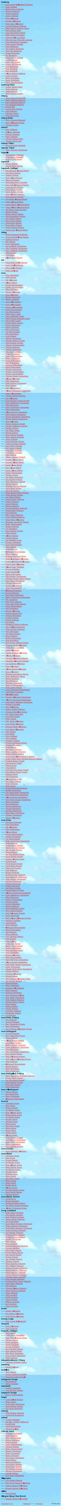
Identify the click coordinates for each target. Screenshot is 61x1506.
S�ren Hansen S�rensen (15, 669)
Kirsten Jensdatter (12, 1347)
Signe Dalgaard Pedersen (15, 98)
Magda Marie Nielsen (14, 166)
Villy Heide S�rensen (14, 721)
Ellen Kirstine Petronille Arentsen (18, 40)
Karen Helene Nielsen (14, 531)
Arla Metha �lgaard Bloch (16, 199)
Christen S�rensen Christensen (18, 697)
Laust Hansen (10, 336)
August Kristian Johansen (15, 1230)
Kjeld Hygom (10, 861)
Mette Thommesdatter (14, 82)
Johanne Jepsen (11, 774)
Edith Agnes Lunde (13, 314)
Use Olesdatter (11, 529)
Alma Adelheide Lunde (14, 316)
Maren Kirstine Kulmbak (15, 145)
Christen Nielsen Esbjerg (15, 396)
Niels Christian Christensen (16, 150)
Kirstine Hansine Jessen (14, 1190)
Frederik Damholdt (13, 1388)
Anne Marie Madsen (13, 1464)
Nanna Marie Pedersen (14, 510)
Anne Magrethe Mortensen (16, 877)
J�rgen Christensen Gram (16, 1208)
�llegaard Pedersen (13, 591)
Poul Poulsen (10, 1493)
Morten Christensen (13, 1451)
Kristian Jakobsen (12, 1248)
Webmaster (26, 1504)
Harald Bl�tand (12, 1367)
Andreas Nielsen (11, 175)
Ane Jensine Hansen (13, 1255)
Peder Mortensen (12, 116)
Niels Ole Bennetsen (13, 51)
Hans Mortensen (11, 804)
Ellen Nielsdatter (12, 275)
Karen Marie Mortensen (15, 1404)
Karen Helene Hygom (14, 857)
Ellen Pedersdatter (12, 829)
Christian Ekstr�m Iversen (16, 712)
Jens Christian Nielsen (14, 1146)
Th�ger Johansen (12, 132)
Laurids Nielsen (11, 1473)
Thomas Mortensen (13, 809)
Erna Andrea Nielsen (13, 225)
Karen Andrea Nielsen (14, 192)
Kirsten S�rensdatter (14, 307)
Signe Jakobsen (11, 1293)
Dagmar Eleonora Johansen (16, 1268)
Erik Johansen (11, 1286)
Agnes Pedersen (11, 504)
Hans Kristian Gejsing (14, 343)
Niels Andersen (11, 89)
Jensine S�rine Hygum (14, 859)
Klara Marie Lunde (13, 321)
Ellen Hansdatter (12, 334)
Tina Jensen (10, 255)
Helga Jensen (10, 1402)
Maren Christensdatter (14, 685)
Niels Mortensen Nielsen (15, 482)
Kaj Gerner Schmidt (13, 448)
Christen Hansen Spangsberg (16, 376)
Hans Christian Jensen (14, 950)
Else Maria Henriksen (14, 1409)
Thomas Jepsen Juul (13, 141)
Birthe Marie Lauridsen (14, 648)
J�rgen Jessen (11, 1135)
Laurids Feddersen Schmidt (16, 426)
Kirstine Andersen (12, 11)
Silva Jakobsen (11, 600)
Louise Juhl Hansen (13, 64)
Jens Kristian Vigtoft (13, 763)
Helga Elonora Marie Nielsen (17, 493)
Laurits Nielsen (11, 76)
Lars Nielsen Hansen (13, 1480)
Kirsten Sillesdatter (13, 745)
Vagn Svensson (11, 1329)
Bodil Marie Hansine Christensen (18, 1228)
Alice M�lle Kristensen (15, 627)
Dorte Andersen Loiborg (15, 676)
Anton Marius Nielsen (14, 495)
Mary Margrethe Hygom (15, 1024)
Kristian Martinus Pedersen (16, 508)
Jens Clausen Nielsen (13, 911)
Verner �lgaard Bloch (14, 202)
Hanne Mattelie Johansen (15, 1272)
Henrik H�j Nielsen (13, 586)
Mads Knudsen (11, 1436)
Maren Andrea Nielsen (14, 214)
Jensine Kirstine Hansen (15, 848)
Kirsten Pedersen (12, 593)
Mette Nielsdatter (12, 78)
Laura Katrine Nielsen (14, 187)
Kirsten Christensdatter (14, 372)
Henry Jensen (10, 719)
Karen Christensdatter (14, 946)
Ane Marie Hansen (12, 634)
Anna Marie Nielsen (13, 488)
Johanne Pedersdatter (13, 365)
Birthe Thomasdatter (13, 524)
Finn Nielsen (10, 732)
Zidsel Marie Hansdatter (15, 1335)
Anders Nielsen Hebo (13, 87)
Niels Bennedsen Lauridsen (16, 42)
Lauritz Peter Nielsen (13, 109)
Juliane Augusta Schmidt (15, 457)
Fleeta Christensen (12, 325)
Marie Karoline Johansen (15, 1264)
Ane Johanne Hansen (13, 1259)
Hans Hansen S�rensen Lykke (17, 979)
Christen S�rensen (13, 974)
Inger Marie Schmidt (13, 446)
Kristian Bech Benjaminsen (16, 788)
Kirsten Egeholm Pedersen (16, 1374)
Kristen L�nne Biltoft (14, 460)
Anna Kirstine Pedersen (14, 499)
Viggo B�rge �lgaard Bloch (17, 207)
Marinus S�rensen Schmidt (16, 658)
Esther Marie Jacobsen (14, 1213)
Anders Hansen (11, 91)
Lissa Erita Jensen (12, 716)
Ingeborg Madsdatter (13, 1433)
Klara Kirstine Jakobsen (15, 1279)
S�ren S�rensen (12, 379)
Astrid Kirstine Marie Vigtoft (17, 770)
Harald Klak (10, 1424)
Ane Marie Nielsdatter (14, 477)
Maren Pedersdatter (13, 367)
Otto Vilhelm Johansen (14, 1266)
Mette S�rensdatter (13, 393)
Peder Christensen (12, 354)
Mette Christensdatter (14, 1449)
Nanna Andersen (12, 14)
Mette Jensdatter (11, 1384)
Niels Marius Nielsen (13, 190)
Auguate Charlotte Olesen (15, 556)
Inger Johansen (11, 129)
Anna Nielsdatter (12, 952)
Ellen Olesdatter (11, 289)
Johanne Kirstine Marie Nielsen (18, 579)
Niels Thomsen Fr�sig (14, 995)
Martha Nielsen (11, 212)
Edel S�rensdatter (12, 388)
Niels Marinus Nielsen (14, 197)
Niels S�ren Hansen (13, 178)
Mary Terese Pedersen (14, 515)
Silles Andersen (11, 934)
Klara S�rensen (12, 666)
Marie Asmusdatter (13, 1144)
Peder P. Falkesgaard (13, 159)
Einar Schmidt (11, 7)
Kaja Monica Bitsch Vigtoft (16, 772)
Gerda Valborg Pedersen (15, 517)
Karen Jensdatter (12, 1342)
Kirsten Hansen (11, 976)
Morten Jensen (11, 1442)
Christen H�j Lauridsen (15, 38)
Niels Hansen (10, 1241)
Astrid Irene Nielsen (13, 223)
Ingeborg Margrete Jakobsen (16, 1246)
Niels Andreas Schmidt (14, 437)
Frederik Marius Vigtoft (14, 761)
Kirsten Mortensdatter (14, 285)
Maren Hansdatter (12, 180)
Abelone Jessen (11, 1122)
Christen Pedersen (12, 347)
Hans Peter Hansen (13, 1085)
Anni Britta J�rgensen (14, 729)
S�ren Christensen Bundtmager (18, 700)
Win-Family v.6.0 (7, 1504)
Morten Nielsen (11, 433)
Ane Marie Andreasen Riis (15, 210)
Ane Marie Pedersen (13, 749)
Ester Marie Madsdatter (14, 1475)
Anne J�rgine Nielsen (14, 194)
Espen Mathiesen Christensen (17, 403)
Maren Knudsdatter (13, 1462)
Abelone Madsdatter (13, 350)
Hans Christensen (12, 330)
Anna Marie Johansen (14, 1284)
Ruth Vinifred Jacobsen (14, 1217)
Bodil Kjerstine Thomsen (15, 875)
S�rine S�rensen (12, 656)
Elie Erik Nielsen (12, 491)
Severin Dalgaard (12, 1022)
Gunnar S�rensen (12, 1311)
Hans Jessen (10, 1106)
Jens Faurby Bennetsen (14, 49)
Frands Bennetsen (12, 53)
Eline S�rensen (11, 18)
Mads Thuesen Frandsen (15, 35)
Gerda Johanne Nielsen (14, 227)
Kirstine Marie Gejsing (14, 890)
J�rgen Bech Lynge (13, 779)
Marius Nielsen (11, 164)
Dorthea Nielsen (11, 428)
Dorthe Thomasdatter (13, 473)
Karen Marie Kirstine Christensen (18, 1224)
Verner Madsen (11, 1038)
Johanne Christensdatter (14, 345)
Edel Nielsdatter (11, 608)
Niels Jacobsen (11, 1295)
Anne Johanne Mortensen (15, 879)
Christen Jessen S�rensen (16, 645)
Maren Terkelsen (12, 327)
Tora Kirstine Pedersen (14, 155)
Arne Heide (10, 734)
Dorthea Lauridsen (12, 704)
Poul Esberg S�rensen (14, 1316)
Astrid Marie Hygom (13, 866)
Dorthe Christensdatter (14, 287)
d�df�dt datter (12, 694)
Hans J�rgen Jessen (13, 1113)
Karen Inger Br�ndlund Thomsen (19, 5)
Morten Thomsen (12, 873)
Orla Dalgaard (11, 1020)
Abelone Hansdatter (13, 338)
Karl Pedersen (11, 513)
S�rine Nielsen (11, 536)
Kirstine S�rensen (13, 21)
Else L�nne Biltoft (13, 468)
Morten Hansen (11, 983)
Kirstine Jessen (11, 1119)
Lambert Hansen (12, 618)
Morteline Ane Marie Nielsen (17, 522)
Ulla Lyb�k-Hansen (13, 268)
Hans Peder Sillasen (13, 602)
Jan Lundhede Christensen (15, 246)
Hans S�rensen (11, 295)
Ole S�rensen (11, 280)
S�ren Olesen (11, 283)
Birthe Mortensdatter (13, 310)
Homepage (39, 1504)
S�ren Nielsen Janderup (15, 73)
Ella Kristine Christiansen (15, 576)
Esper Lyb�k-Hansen (14, 265)
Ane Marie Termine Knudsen (17, 1206)
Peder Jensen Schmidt (14, 44)
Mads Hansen (10, 747)
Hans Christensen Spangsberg (17, 407)
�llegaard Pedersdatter (14, 1099)
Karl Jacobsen (11, 1304)
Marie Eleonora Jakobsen (15, 1291)
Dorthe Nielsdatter (12, 904)
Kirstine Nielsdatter (13, 542)
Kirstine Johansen (12, 134)
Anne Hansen (10, 939)
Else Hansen (10, 242)
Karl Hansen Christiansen (15, 1140)
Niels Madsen (10, 385)
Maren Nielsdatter (12, 1440)
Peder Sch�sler (11, 271)
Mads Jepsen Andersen (14, 9)
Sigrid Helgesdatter (13, 1426)
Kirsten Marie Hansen (14, 323)
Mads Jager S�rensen (14, 24)
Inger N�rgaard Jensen (14, 123)
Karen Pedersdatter (13, 361)
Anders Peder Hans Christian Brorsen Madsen (23, 759)
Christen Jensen (11, 475)
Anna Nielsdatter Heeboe (15, 33)
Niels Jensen (10, 786)
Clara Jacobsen (11, 1300)
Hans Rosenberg (11, 640)
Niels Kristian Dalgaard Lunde (17, 318)
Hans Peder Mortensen (14, 595)
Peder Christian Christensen (16, 1226)
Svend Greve (10, 1199)
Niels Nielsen (10, 277)
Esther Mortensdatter (13, 1444)
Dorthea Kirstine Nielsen (15, 1203)
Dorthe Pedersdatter (13, 948)
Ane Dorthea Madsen (13, 1469)
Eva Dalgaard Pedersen (14, 105)
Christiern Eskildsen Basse (16, 1362)
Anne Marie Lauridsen (14, 692)
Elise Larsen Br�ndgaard (15, 1321)
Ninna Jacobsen (11, 1306)
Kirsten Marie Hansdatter (15, 1356)
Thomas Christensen (13, 369)
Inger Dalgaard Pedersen (15, 102)
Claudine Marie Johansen (15, 1277)
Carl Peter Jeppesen (13, 1011)
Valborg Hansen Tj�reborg (16, 1486)
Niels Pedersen (11, 549)
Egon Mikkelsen (11, 47)
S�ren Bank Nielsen (13, 258)
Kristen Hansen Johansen (15, 1237)
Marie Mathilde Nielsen (14, 908)
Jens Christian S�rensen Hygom (18, 1029)
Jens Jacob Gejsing (13, 352)
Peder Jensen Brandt (13, 687)
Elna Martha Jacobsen (14, 1215)
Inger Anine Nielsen (13, 221)
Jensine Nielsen (11, 538)
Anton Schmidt (11, 439)
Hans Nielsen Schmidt (14, 435)
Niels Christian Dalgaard (15, 120)
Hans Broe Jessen (12, 1126)
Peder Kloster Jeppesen (14, 1413)
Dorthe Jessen (10, 1133)
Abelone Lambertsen (13, 683)
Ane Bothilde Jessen (13, 540)
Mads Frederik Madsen (14, 754)
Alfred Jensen (10, 253)
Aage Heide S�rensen (14, 724)
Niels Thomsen (11, 990)
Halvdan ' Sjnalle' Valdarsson (17, 1422)
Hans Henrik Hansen (13, 1192)
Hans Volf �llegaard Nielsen (17, 185)
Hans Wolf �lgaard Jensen (16, 1338)
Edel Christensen (12, 381)
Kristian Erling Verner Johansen (18, 1281)
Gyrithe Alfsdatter (12, 1420)
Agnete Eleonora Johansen (16, 1275)
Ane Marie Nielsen (12, 173)
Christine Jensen (11, 113)
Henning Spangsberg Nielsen (17, 674)
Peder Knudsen (11, 843)
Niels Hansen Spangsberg (15, 414)
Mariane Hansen (11, 1194)
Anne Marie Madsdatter (14, 1458)
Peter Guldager (11, 736)
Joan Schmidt (10, 455)
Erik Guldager (11, 738)
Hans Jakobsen (11, 1244)
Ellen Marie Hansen (13, 1250)
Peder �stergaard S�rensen (16, 559)
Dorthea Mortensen (13, 884)
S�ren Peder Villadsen (14, 567)
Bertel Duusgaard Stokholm (16, 235)
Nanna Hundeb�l (12, 572)
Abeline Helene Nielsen (14, 1002)
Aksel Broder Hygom (13, 864)
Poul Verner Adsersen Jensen (16, 643)
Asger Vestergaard (12, 967)
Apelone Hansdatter (13, 837)
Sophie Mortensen (12, 886)
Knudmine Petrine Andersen (16, 624)
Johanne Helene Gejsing (15, 341)
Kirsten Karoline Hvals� (15, 1377)
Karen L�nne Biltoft (14, 470)
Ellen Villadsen (11, 554)
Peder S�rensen (12, 1326)
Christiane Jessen (12, 1103)
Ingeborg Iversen (12, 239)
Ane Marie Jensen (12, 430)
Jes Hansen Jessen (12, 1110)
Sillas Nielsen (10, 533)
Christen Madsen (12, 1447)
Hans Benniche (11, 69)
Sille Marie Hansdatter (14, 1353)
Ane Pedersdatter (12, 1222)
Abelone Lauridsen (12, 920)
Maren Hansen (11, 852)
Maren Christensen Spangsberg (17, 597)
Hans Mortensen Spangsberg (16, 795)
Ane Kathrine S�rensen (15, 664)
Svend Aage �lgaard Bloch (16, 230)
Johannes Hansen (12, 1261)
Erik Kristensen (11, 777)
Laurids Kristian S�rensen (16, 653)
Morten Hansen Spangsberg (16, 419)
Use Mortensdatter (12, 312)
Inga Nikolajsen (11, 681)
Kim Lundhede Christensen (16, 251)
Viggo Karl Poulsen (13, 868)
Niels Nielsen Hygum (14, 1138)
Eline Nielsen (10, 1004)
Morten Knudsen (12, 1201)
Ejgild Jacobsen (11, 1297)
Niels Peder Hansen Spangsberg (18, 800)
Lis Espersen (10, 1015)
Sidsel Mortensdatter (13, 588)
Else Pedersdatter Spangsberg (17, 793)
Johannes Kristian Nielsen (15, 486)
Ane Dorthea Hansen (13, 850)
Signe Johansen (11, 137)
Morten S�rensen (12, 292)
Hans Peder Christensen (14, 813)
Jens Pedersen (10, 932)
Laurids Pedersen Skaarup (15, 26)
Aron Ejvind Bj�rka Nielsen (17, 237)
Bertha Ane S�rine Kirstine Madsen (20, 756)
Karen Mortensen (12, 916)
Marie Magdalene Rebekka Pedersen (20, 1076)
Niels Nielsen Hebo (13, 31)
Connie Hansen (11, 60)
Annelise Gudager (12, 741)
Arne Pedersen (11, 111)
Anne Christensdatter (13, 356)
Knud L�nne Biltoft (13, 465)
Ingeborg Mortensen (13, 811)
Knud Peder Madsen (13, 1467)
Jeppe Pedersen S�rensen (15, 1151)
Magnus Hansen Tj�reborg (16, 1488)
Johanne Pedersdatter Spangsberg (18, 969)
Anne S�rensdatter (13, 302)
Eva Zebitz (9, 622)
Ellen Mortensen (12, 405)
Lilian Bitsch (10, 768)
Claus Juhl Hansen (12, 62)
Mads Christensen (12, 1453)
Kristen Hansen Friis (13, 613)
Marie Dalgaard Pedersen (15, 100)
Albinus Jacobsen (12, 1302)
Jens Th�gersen (12, 707)
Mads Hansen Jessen (13, 1115)
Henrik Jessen (10, 765)
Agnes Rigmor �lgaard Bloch (17, 205)
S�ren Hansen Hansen (14, 1040)
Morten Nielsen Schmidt (15, 424)
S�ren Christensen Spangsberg (18, 391)
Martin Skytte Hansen (14, 58)
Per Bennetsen (11, 55)
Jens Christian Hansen (14, 1349)
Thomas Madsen (12, 971)
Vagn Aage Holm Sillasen (15, 604)
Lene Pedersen (11, 870)
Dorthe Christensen (13, 790)
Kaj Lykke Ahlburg (13, 781)
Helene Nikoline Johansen (15, 1270)
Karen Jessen (10, 1130)
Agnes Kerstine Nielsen (14, 442)
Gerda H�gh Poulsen (14, 1400)
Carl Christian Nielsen (14, 936)
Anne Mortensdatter (13, 1438)
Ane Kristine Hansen (13, 981)
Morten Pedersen (12, 506)
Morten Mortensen (12, 297)
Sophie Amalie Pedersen (15, 709)
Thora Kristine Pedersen (15, 629)
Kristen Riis (10, 107)
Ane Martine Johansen (14, 1233)
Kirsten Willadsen (12, 569)
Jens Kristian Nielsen (13, 479)
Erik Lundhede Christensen (16, 248)
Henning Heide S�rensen (15, 727)
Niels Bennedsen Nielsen (15, 216)
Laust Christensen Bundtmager (17, 690)
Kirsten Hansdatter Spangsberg (17, 417)
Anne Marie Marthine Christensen (18, 702)
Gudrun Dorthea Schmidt (15, 444)
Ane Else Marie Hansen (14, 854)
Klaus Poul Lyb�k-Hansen (16, 263)
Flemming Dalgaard (13, 822)
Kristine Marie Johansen (15, 1235)
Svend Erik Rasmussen (14, 1415)
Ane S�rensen (11, 398)
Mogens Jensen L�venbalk (16, 1499)
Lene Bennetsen (11, 66)
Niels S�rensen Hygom (15, 913)
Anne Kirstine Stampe (14, 1390)
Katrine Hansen (11, 1257)
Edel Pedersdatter (12, 363)
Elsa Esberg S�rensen (14, 1314)
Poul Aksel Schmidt (13, 450)
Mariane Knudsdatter (13, 1471)
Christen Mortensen (13, 583)
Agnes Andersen (11, 16)
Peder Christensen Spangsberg (17, 841)
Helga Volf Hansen (12, 944)
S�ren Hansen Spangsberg (16, 412)
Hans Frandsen (11, 636)
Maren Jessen (10, 1128)
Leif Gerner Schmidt (13, 453)
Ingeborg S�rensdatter (14, 988)
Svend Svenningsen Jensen (16, 743)
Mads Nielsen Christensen (15, 383)
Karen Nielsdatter (12, 80)
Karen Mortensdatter (13, 545)
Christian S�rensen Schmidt (17, 661)
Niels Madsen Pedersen (14, 1000)
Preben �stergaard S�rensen (17, 562)
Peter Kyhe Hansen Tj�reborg (17, 1483)
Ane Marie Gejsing (13, 888)
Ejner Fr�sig (10, 941)
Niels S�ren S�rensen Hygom (18, 918)
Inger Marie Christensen (15, 581)
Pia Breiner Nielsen (13, 1013)
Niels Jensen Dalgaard (14, 157)
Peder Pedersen (11, 784)
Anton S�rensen (12, 650)
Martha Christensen (13, 1239)
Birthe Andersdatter (13, 638)
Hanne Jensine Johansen (15, 1219)
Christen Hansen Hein (14, 139)
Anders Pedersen (12, 502)
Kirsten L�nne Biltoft (14, 462)
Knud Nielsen (10, 1460)
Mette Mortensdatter (13, 957)
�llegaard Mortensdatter (15, 552)
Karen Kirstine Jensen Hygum (17, 401)
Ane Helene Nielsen (13, 219)
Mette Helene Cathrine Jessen (17, 28)
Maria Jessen (10, 1124)
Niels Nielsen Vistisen (14, 1406)
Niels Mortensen (12, 632)
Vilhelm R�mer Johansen (16, 1288)
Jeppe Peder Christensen (15, 1142)
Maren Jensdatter (12, 299)
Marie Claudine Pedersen (15, 752)
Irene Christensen (12, 244)
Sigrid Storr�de (12, 1429)
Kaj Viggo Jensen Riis (14, 714)
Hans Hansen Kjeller (13, 1351)
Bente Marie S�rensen (14, 520)
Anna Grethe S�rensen (14, 564)
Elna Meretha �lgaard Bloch (17, 171)
